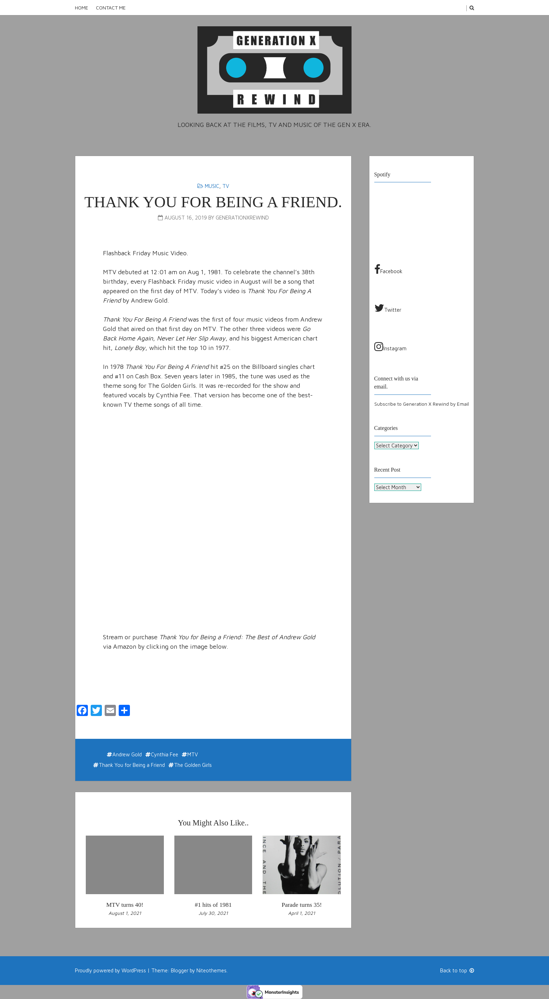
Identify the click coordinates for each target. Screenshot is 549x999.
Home (81, 8)
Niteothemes (211, 970)
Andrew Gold (127, 754)
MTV (192, 754)
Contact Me (111, 8)
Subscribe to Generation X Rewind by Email (421, 404)
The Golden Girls (193, 765)
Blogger (179, 970)
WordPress (133, 970)
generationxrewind (242, 218)
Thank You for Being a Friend (132, 765)
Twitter (387, 308)
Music (212, 186)
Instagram (390, 346)
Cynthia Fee (164, 754)
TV (225, 186)
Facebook (388, 269)
